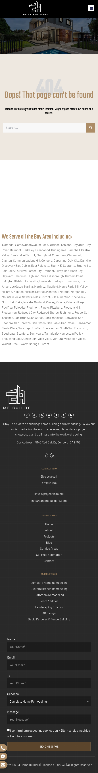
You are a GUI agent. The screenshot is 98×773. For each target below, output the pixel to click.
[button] (91, 8)
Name (11, 639)
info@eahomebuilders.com (49, 500)
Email (11, 657)
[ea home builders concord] (49, 200)
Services (13, 694)
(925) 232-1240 (49, 483)
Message (13, 712)
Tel (9, 675)
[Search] (90, 128)
